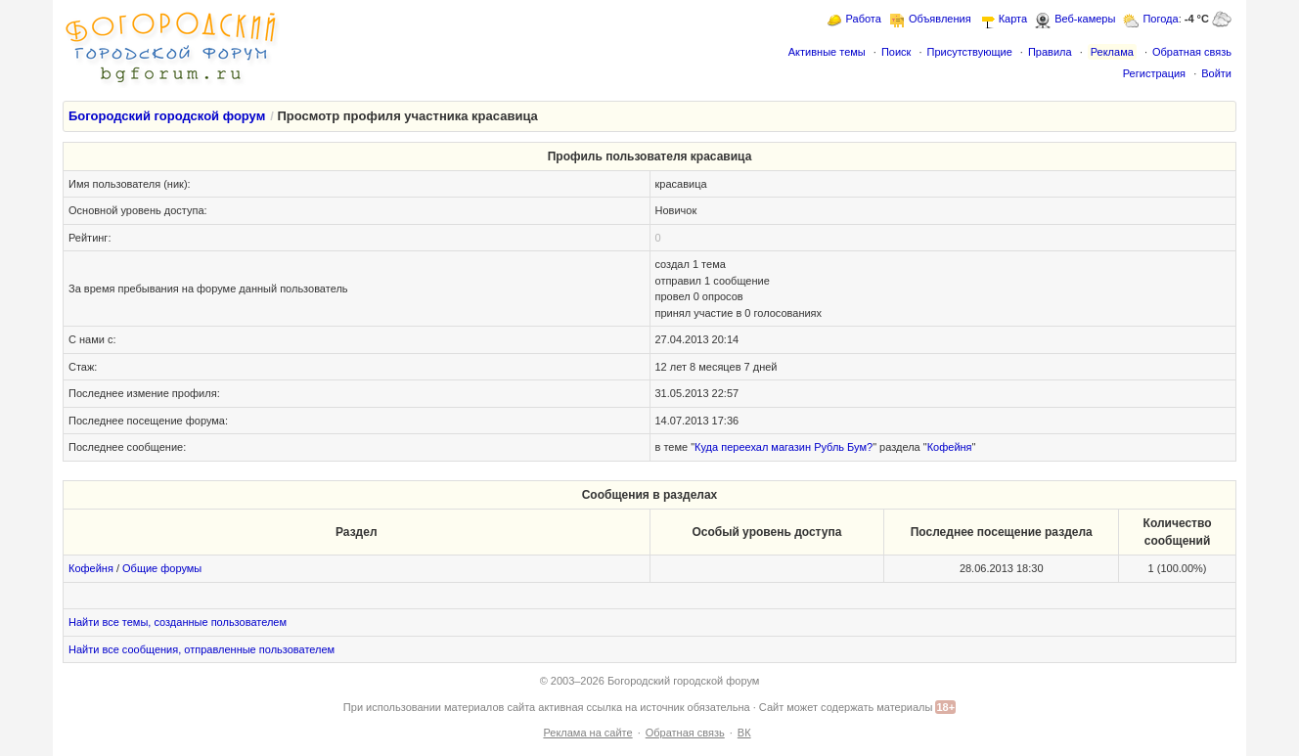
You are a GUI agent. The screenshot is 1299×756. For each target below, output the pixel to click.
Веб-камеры (1084, 18)
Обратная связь (1192, 52)
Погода (1160, 18)
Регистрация (1154, 73)
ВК (744, 732)
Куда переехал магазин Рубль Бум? (783, 447)
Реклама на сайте (587, 732)
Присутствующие (968, 52)
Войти (1216, 73)
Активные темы (827, 52)
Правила (1050, 52)
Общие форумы (162, 568)
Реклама (1112, 52)
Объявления (940, 18)
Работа (863, 18)
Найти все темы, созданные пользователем (177, 622)
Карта (1013, 18)
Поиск (896, 52)
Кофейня (949, 447)
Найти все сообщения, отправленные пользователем (201, 649)
